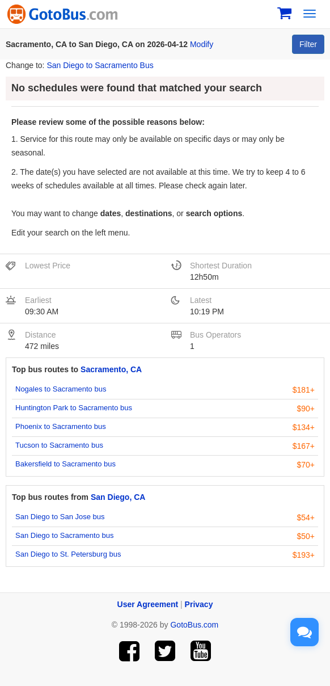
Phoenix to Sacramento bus (60, 426)
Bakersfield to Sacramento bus (65, 464)
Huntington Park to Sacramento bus (73, 407)
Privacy (199, 604)
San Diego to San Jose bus (60, 516)
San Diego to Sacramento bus (64, 535)
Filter (308, 44)
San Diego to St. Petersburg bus (68, 554)
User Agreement (148, 604)
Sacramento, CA (111, 369)
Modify (201, 44)
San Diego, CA (118, 497)
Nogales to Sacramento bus (60, 389)
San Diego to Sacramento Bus (99, 65)
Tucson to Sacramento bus (59, 445)
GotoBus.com (194, 624)
